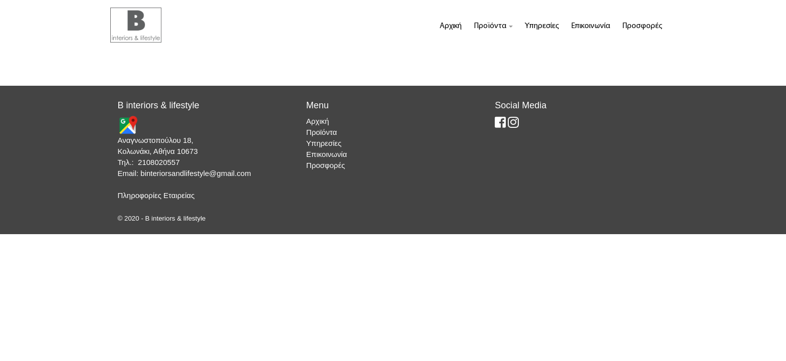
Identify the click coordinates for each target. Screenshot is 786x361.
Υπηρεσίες (542, 26)
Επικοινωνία (590, 26)
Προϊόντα (493, 26)
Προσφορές (642, 26)
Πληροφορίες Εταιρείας (156, 195)
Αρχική (451, 26)
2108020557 (158, 162)
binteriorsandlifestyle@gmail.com (195, 173)
